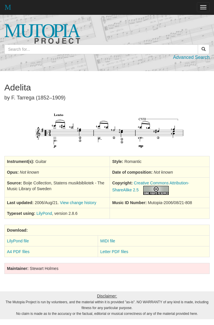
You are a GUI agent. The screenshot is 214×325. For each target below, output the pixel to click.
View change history (78, 202)
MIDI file (107, 241)
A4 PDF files (18, 251)
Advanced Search (191, 57)
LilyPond (44, 213)
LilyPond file (18, 241)
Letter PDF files (114, 251)
